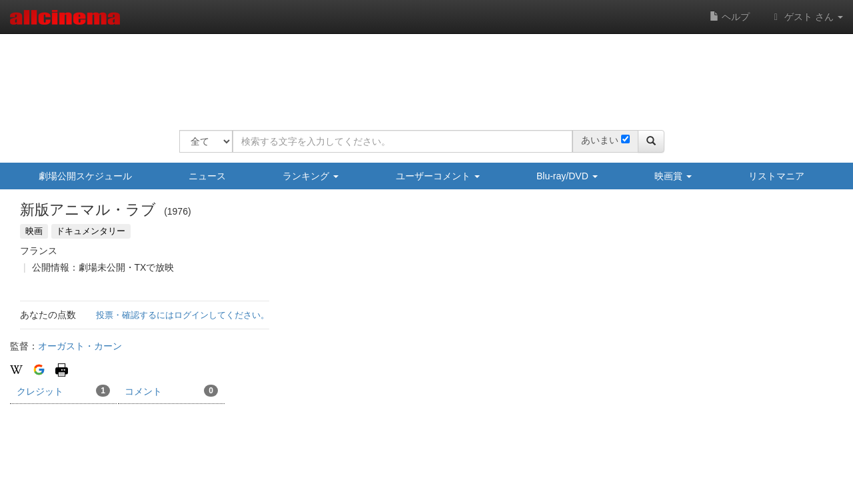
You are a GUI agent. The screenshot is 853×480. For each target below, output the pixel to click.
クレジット (63, 391)
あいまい (599, 140)
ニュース (207, 176)
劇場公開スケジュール (85, 176)
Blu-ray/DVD (567, 176)
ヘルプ (730, 16)
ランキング (311, 176)
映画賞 (673, 176)
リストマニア (776, 176)
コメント (171, 391)
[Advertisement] (421, 73)
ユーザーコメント (438, 176)
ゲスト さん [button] (806, 16)
